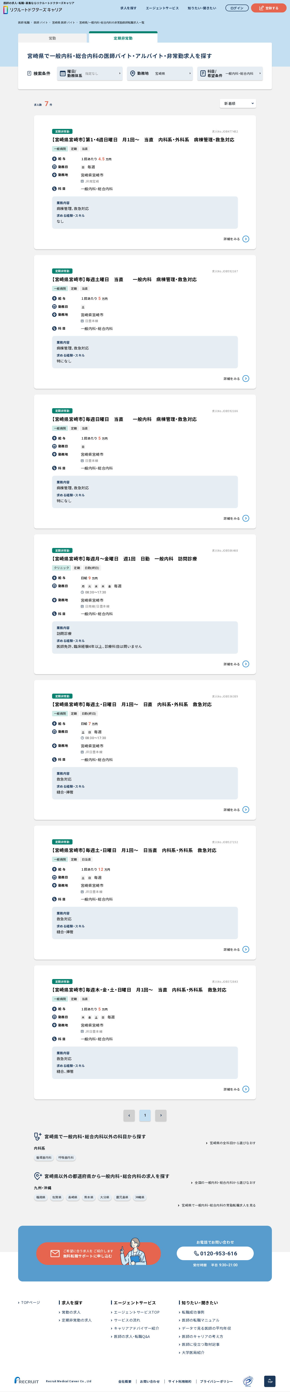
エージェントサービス (162, 8)
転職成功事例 (193, 1312)
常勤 (52, 38)
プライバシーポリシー (216, 1382)
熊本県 (89, 1197)
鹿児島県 (122, 1197)
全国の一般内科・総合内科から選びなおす (225, 1183)
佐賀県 (57, 1197)
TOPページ (30, 1302)
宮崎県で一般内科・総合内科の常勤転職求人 (214, 1205)
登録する (269, 8)
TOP (270, 1381)
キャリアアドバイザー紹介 (136, 1328)
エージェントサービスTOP (137, 1312)
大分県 (104, 1197)
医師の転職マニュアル (201, 1320)
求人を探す (128, 8)
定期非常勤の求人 (77, 1320)
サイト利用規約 (179, 1382)
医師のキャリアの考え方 (202, 1336)
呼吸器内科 (66, 1158)
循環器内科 (44, 1158)
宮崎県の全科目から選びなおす (233, 1143)
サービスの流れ (127, 1320)
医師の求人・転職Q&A (132, 1336)
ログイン (237, 8)
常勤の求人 (71, 1312)
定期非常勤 (122, 38)
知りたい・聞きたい (202, 8)
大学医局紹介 (193, 1353)
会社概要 (124, 1382)
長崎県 (72, 1197)
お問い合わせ (150, 1382)
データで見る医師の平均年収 (206, 1328)
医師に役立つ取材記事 (201, 1344)
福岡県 (41, 1197)
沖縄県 (140, 1197)
